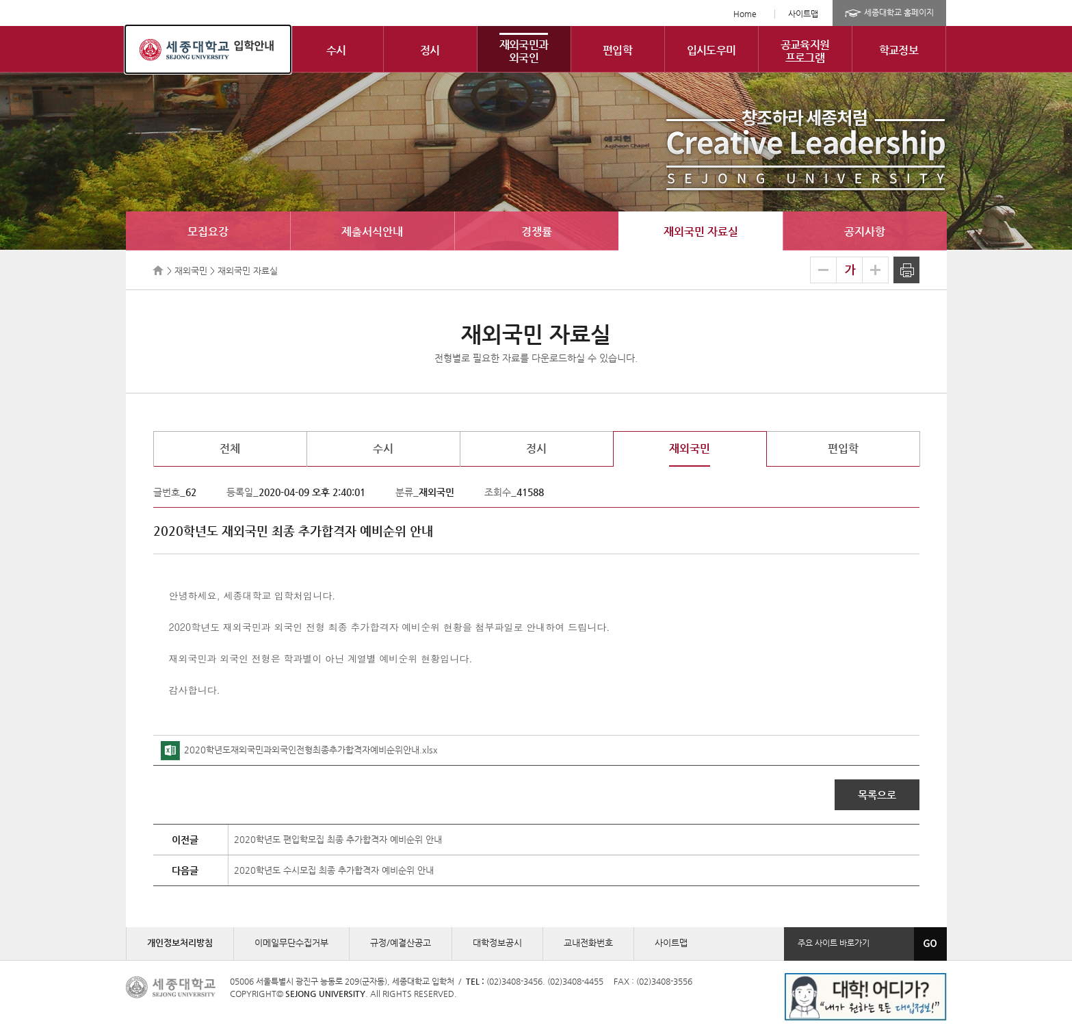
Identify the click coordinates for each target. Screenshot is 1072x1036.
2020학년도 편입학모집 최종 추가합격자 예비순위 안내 (338, 839)
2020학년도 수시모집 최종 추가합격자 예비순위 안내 (334, 870)
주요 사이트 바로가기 (834, 943)
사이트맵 (803, 13)
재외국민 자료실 (701, 231)
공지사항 (864, 231)
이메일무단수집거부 (291, 942)
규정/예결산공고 (400, 942)
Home (745, 13)
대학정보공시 (497, 942)
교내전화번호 (588, 942)
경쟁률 (536, 231)
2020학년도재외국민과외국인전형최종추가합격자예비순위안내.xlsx (299, 749)
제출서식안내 (372, 231)
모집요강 (207, 231)
